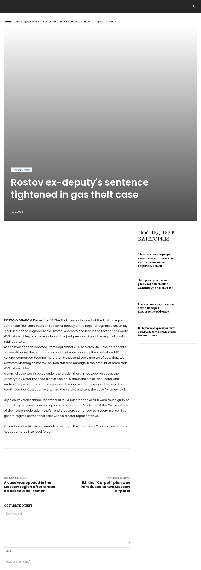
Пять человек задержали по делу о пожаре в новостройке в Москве (157, 223)
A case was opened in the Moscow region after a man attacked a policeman (29, 402)
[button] (193, 7)
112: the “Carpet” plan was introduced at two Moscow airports (105, 402)
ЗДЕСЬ (40, 556)
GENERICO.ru (12, 21)
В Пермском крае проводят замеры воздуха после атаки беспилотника (155, 247)
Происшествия (31, 21)
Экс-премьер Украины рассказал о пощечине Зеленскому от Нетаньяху (154, 199)
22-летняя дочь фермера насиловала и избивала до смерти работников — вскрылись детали (154, 175)
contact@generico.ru (82, 556)
